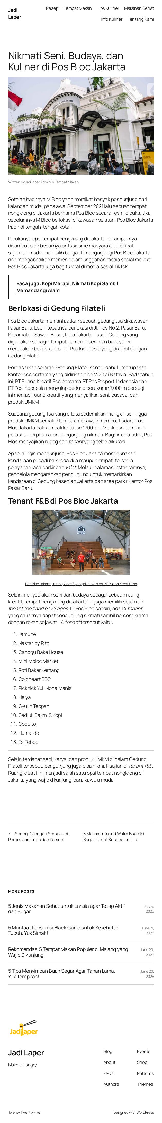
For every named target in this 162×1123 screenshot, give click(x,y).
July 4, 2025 (149, 909)
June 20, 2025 (147, 952)
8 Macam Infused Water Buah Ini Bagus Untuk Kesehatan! (113, 836)
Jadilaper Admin (38, 181)
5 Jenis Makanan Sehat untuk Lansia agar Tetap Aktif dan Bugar (66, 908)
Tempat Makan (67, 181)
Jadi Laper (14, 13)
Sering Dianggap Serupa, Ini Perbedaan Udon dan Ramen (38, 836)
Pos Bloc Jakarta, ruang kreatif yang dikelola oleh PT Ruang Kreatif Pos (81, 583)
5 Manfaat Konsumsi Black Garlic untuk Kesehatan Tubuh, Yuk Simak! (63, 930)
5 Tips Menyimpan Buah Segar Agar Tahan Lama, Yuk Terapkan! (61, 973)
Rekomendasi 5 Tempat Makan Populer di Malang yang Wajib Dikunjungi (68, 952)
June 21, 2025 (147, 931)
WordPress (145, 1112)
